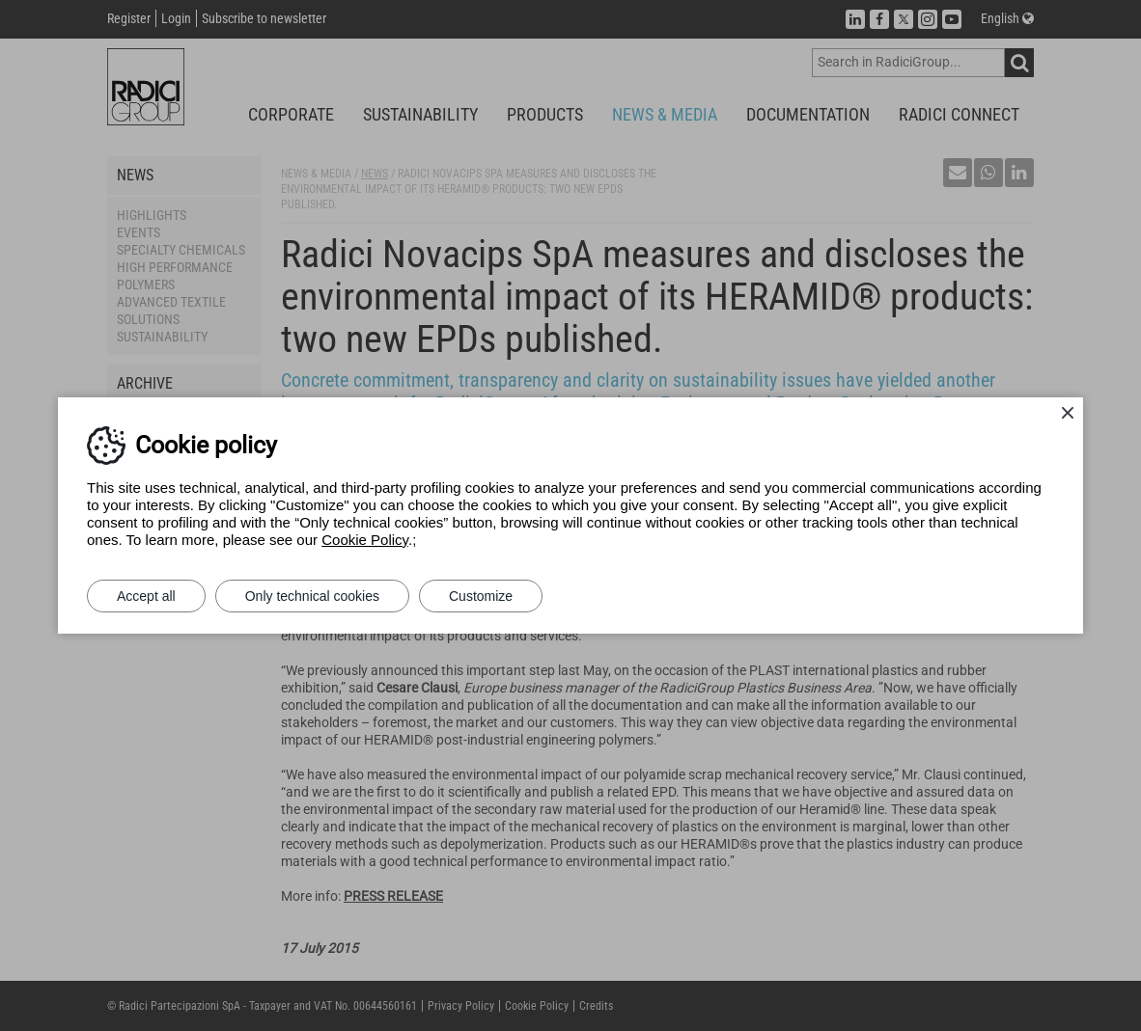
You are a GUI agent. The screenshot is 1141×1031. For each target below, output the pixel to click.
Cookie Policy (364, 539)
